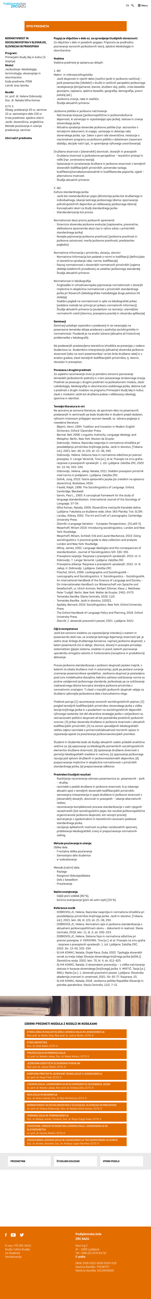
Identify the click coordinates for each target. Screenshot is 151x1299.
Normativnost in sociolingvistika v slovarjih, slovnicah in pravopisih (72, 1105)
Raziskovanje (13, 1257)
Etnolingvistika (37, 1042)
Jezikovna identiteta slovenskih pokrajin (53, 1063)
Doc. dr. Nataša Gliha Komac (22, 100)
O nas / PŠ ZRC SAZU (18, 1245)
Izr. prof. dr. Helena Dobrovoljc (23, 96)
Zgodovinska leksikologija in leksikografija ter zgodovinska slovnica (72, 1140)
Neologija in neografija (42, 1094)
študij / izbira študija (17, 1249)
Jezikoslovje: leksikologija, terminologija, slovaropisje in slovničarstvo (23, 73)
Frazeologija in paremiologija (46, 1053)
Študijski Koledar (68, 1161)
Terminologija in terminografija (48, 1115)
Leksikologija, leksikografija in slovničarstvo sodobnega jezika (68, 1084)
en (127, 5)
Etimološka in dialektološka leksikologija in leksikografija (66, 1032)
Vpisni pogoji (111, 1161)
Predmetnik (17, 1161)
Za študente (12, 1253)
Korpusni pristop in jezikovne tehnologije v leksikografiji (64, 1074)
